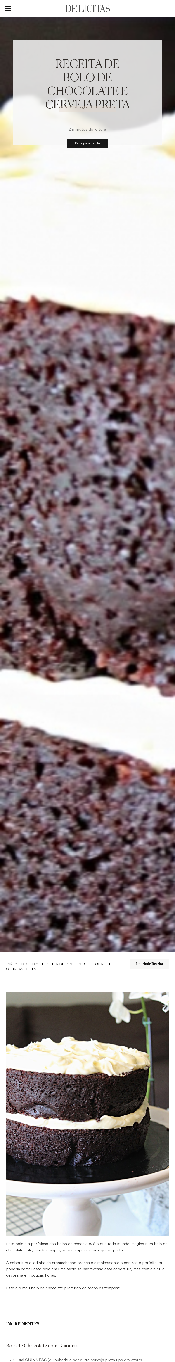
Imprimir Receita (149, 964)
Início (12, 964)
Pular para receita (87, 143)
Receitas (29, 964)
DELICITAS (87, 8)
